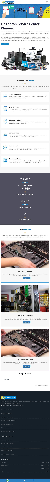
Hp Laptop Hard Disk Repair (7, 417)
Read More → (12, 100)
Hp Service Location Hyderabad (7, 454)
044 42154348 (6, 405)
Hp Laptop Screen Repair (6, 413)
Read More (4, 44)
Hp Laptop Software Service (7, 427)
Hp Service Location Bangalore (7, 443)
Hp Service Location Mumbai (7, 450)
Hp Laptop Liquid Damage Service (8, 420)
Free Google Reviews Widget (41, 385)
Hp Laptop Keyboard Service (7, 424)
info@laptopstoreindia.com (17, 405)
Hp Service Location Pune (6, 439)
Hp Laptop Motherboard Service (8, 431)
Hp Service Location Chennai (7, 447)
